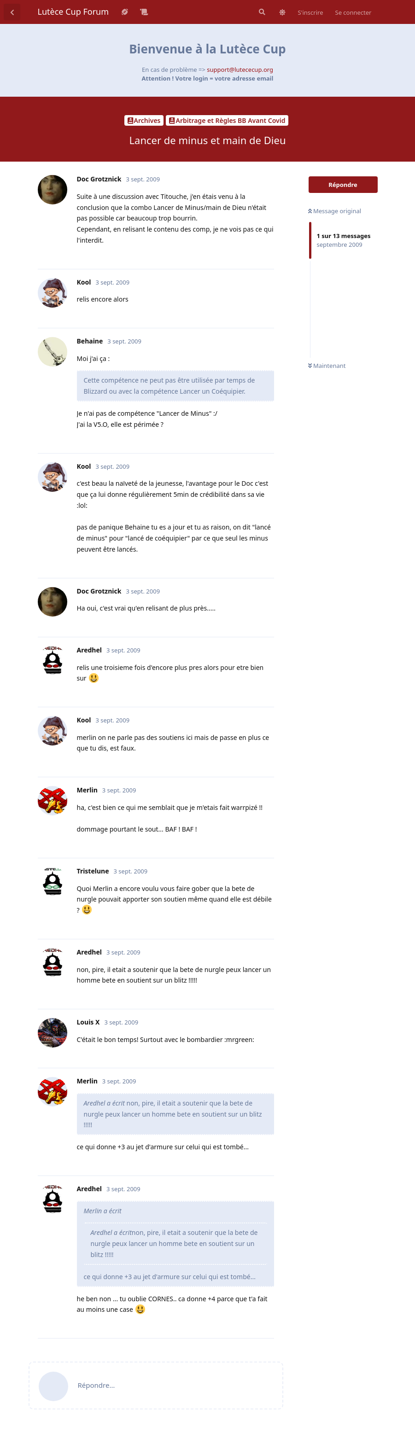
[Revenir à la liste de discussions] (12, 12)
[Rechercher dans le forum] (261, 12)
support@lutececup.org (240, 69)
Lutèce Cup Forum (73, 11)
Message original (335, 211)
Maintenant (327, 365)
